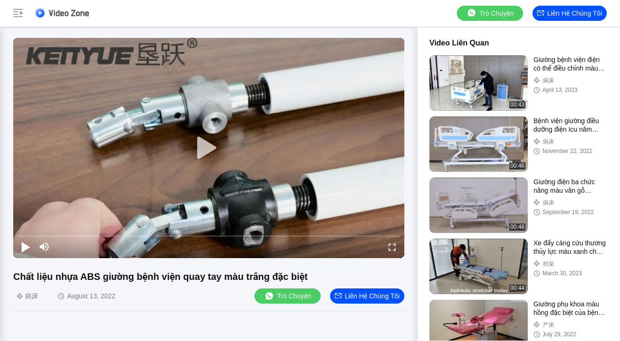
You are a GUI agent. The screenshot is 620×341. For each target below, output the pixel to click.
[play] (209, 148)
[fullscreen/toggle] (392, 247)
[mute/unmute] (44, 247)
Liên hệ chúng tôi (569, 13)
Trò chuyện (490, 13)
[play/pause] (25, 247)
